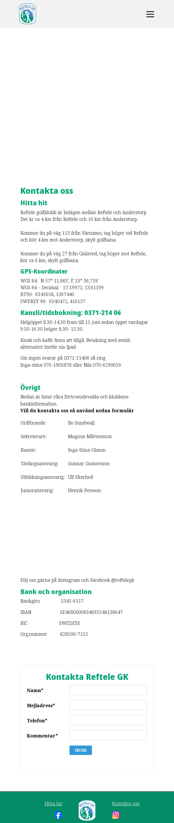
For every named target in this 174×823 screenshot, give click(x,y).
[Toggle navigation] (150, 14)
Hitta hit (53, 803)
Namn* (35, 690)
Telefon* (37, 720)
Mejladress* (41, 705)
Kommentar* (42, 736)
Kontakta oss (126, 803)
